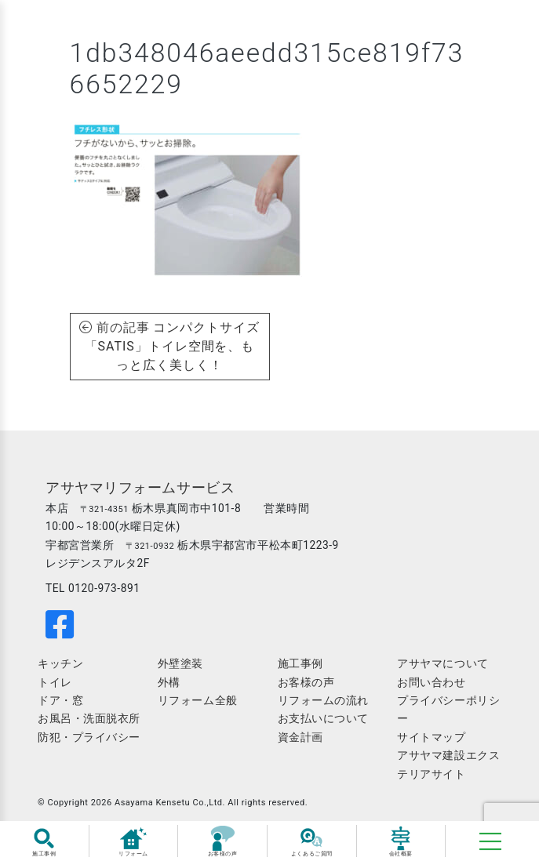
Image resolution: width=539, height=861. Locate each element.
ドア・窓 (60, 700)
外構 (169, 682)
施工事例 (300, 663)
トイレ (55, 682)
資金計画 (300, 737)
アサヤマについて (442, 663)
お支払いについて (323, 718)
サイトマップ (431, 737)
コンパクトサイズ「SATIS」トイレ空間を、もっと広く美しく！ (172, 346)
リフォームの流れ (323, 700)
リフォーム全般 (198, 700)
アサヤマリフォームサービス (140, 488)
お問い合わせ (431, 682)
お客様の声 (306, 682)
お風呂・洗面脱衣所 (89, 718)
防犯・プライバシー (89, 737)
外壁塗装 (180, 663)
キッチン (60, 663)
